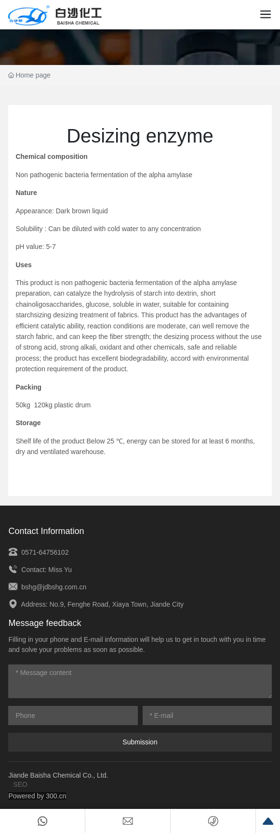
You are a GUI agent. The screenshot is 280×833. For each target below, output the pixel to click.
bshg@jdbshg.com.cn (47, 587)
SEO (20, 784)
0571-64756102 (38, 552)
